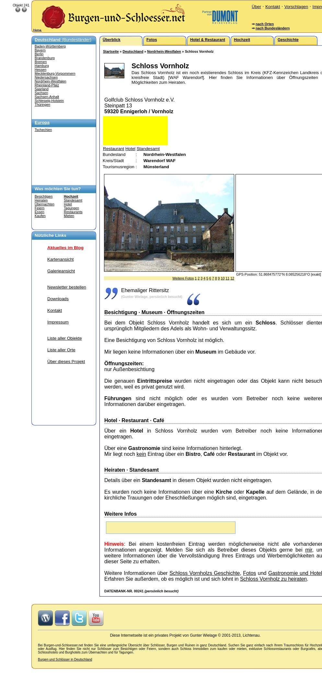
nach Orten (265, 24)
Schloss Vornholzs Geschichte (204, 573)
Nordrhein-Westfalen (50, 81)
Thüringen (42, 104)
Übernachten (44, 204)
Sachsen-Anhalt (47, 97)
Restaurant (113, 148)
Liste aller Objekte (64, 338)
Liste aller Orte (61, 349)
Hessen (40, 69)
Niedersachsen (46, 77)
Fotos (249, 573)
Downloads (58, 298)
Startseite (111, 51)
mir (308, 550)
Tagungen (71, 208)
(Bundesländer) (63, 39)
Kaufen (40, 216)
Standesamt (73, 200)
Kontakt (272, 6)
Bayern (40, 50)
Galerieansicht (61, 271)
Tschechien (43, 130)
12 (232, 278)
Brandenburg (45, 58)
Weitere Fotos (183, 278)
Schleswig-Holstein (49, 101)
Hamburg (42, 66)
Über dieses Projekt (66, 361)
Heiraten (41, 200)
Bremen (41, 62)
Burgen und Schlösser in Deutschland (65, 659)
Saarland (42, 89)
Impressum (58, 322)
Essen (39, 212)
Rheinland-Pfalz (47, 85)
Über (256, 6)
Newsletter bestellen (66, 287)
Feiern (39, 208)
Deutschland (132, 51)
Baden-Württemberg (50, 46)
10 (222, 278)
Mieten (69, 216)
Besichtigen (43, 196)
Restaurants (73, 212)
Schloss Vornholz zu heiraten (273, 579)
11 (227, 278)
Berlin (39, 54)
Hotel (68, 204)
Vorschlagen (296, 6)
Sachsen (41, 93)
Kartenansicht (60, 259)
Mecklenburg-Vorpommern (55, 73)
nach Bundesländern (273, 28)
